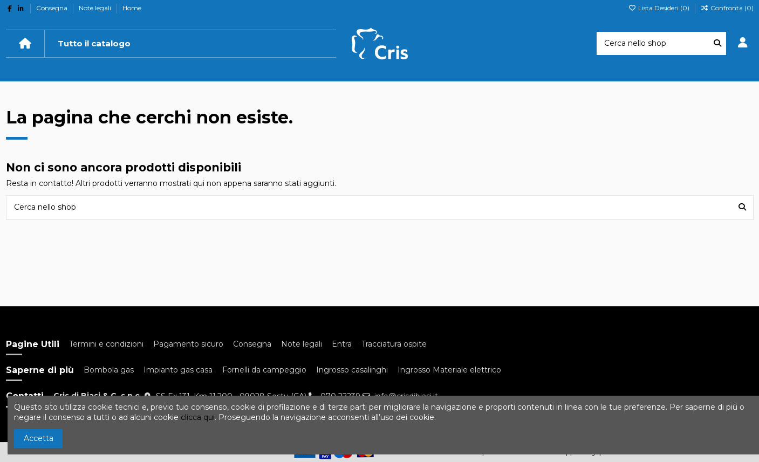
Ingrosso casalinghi (352, 370)
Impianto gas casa (178, 370)
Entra (342, 344)
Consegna (52, 8)
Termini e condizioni (106, 344)
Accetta (38, 438)
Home (131, 8)
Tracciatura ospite (394, 344)
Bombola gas (109, 370)
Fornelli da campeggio (264, 370)
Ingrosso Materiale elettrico (449, 370)
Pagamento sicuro (188, 344)
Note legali (96, 8)
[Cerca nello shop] (717, 43)
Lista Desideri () (659, 8)
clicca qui (198, 417)
